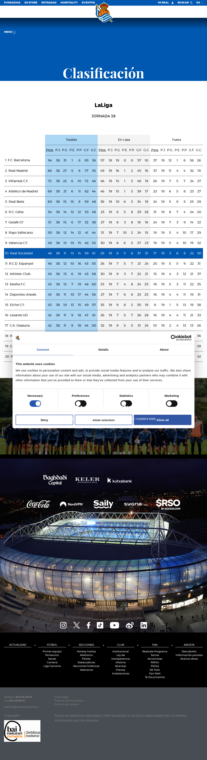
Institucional (120, 651)
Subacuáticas (86, 662)
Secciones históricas (86, 666)
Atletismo (86, 655)
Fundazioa (12, 2)
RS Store (30, 2)
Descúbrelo (189, 651)
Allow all (162, 419)
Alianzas (120, 666)
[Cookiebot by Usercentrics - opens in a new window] (173, 338)
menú (10, 32)
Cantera (52, 662)
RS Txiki (155, 670)
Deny (44, 419)
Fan (154, 645)
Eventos (88, 2)
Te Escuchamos (155, 677)
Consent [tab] (43, 349)
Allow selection (103, 419)
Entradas (48, 2)
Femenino (52, 655)
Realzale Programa (154, 651)
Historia (121, 662)
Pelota (86, 659)
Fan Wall (155, 673)
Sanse (52, 659)
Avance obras (189, 659)
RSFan (155, 662)
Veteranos (86, 670)
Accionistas (155, 659)
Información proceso (189, 655)
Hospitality (69, 2)
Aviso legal (62, 697)
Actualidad (17, 645)
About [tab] (164, 349)
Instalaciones (120, 673)
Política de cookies (67, 704)
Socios (155, 655)
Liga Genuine (52, 666)
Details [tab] (103, 349)
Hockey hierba (86, 651)
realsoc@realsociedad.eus (21, 707)
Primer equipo (52, 651)
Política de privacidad (69, 700)
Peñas (155, 666)
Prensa (120, 670)
